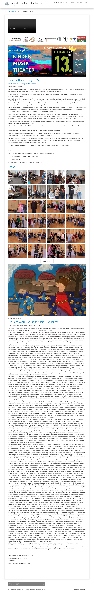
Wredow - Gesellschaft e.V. (28, 3)
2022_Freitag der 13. (11, 12)
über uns (79, 2)
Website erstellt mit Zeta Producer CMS (36, 589)
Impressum (82, 589)
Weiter (55, 261)
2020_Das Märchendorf (26, 12)
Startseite (76, 589)
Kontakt (86, 2)
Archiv (73, 2)
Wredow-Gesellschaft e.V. (61, 2)
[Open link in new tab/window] (47, 290)
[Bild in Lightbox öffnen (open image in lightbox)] (47, 39)
